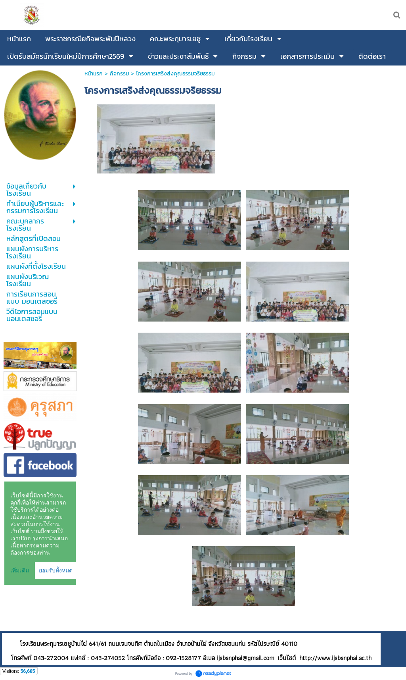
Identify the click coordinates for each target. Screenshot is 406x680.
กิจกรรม (119, 73)
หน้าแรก (93, 73)
